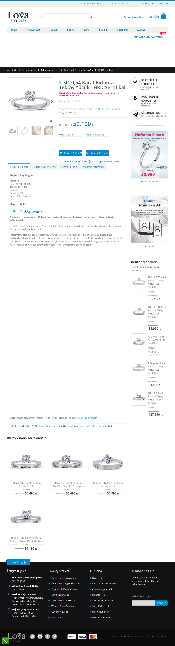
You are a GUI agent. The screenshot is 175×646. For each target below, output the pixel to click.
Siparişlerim (148, 3)
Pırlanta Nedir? (99, 594)
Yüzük (54, 29)
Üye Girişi (119, 3)
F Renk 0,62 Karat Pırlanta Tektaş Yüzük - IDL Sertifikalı (157, 368)
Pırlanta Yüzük (29, 69)
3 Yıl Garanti (57, 617)
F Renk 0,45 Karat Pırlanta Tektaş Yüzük (26, 484)
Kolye (70, 29)
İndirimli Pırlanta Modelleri (99, 426)
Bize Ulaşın (97, 577)
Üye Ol (133, 3)
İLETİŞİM (154, 16)
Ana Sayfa (12, 69)
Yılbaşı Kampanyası (48, 426)
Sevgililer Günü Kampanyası (72, 426)
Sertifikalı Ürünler (60, 594)
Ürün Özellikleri (19, 166)
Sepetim (164, 3)
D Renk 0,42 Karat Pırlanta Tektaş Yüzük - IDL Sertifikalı (26, 539)
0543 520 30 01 (19, 589)
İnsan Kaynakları (100, 611)
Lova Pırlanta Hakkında (104, 583)
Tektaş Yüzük (33, 29)
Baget (14, 29)
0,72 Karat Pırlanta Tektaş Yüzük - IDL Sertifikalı (157, 340)
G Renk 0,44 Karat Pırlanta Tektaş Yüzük (108, 484)
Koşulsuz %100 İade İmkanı (65, 589)
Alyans (141, 29)
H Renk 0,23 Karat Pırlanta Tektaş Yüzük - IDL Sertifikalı (157, 282)
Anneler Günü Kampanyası (150, 35)
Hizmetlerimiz (69, 166)
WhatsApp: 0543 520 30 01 (103, 161)
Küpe (86, 29)
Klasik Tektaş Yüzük (28, 426)
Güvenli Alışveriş (59, 611)
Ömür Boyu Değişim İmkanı (65, 583)
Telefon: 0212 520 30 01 (73, 161)
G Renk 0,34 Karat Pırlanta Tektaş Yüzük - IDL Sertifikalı (157, 312)
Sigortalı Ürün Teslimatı (63, 600)
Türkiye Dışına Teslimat (63, 606)
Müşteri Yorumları (93, 166)
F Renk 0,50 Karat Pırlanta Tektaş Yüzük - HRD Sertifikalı (67, 484)
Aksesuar (122, 29)
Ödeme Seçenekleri (44, 166)
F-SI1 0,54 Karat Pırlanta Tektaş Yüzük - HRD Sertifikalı (86, 69)
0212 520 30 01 (136, 16)
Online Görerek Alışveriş (63, 577)
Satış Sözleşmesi (100, 606)
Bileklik (102, 29)
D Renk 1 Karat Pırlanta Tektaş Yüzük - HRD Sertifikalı (155, 398)
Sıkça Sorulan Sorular (86, 417)
